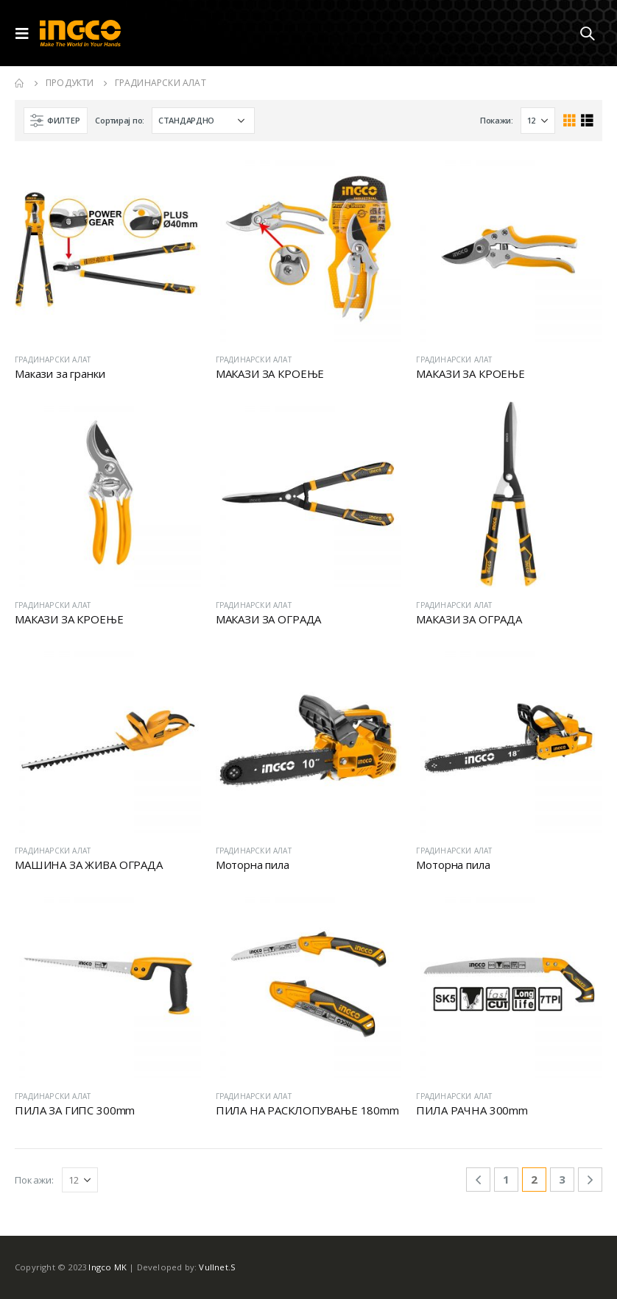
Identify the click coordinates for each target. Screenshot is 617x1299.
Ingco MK (107, 1267)
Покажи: (496, 120)
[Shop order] (203, 120)
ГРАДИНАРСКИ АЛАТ (53, 359)
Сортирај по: (119, 120)
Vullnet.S (217, 1267)
